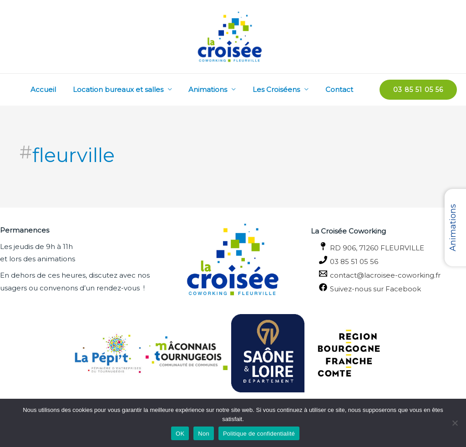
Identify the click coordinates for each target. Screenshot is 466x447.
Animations (215, 89)
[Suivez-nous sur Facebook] (388, 287)
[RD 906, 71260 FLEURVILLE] (388, 246)
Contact (341, 89)
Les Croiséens (280, 89)
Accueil (57, 89)
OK (180, 433)
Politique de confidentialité (259, 433)
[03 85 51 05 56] (388, 260)
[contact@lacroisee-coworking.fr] (388, 274)
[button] (418, 90)
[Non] (454, 422)
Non (203, 433)
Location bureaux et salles (128, 89)
